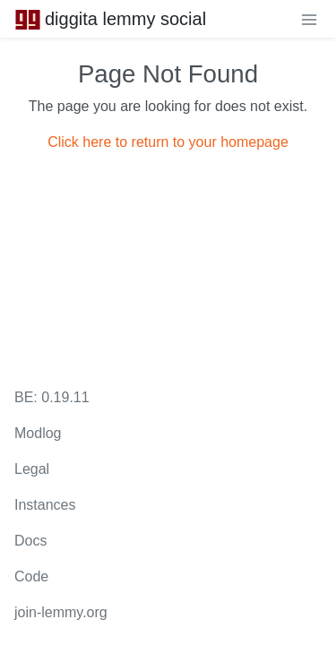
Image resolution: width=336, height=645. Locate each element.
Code (31, 576)
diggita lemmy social (110, 18)
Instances (44, 504)
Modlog (37, 433)
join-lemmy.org (61, 612)
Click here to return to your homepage (168, 142)
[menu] (309, 18)
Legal (31, 469)
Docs (30, 540)
